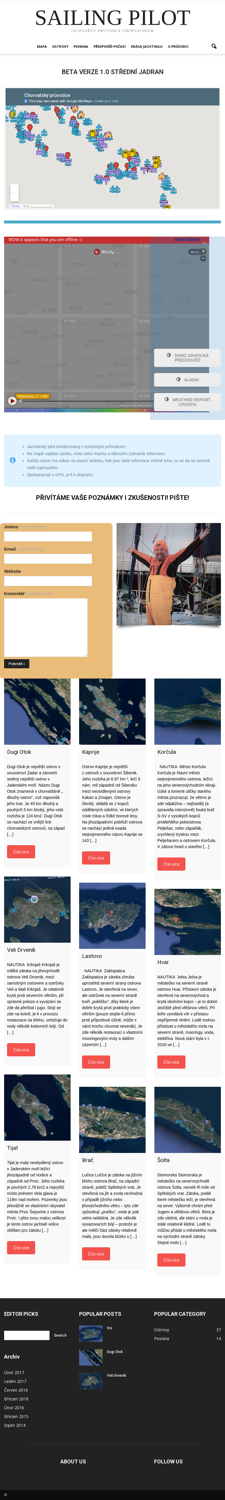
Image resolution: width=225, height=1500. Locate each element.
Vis (109, 1328)
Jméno (25, 526)
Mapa (42, 46)
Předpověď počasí (109, 46)
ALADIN (187, 379)
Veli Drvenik (116, 1375)
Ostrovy (60, 46)
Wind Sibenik (187, 239)
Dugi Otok (115, 1352)
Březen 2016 (16, 1399)
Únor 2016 (14, 1407)
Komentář (28, 593)
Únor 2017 (14, 1372)
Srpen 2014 (14, 1425)
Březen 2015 (16, 1416)
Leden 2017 (15, 1381)
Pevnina (81, 46)
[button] (214, 47)
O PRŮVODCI (178, 46)
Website (12, 571)
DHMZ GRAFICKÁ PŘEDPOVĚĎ (187, 358)
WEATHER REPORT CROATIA (187, 402)
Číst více (21, 852)
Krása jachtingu (147, 46)
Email (23, 548)
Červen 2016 (16, 1390)
